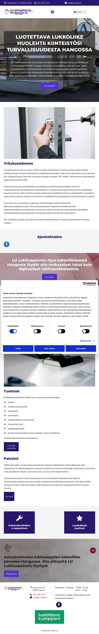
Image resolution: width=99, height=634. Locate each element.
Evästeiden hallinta (49, 630)
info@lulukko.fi (74, 3)
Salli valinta (49, 348)
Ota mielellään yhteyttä (14, 219)
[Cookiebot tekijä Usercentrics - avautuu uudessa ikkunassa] (84, 284)
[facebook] (6, 244)
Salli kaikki (81, 348)
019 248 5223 (43, 3)
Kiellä (18, 348)
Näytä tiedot (85, 341)
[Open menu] (52, 12)
